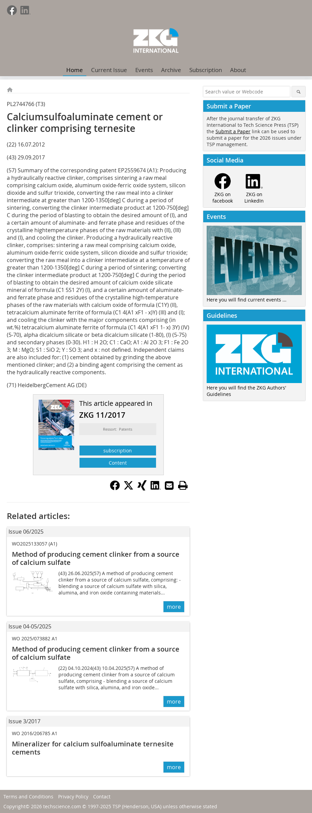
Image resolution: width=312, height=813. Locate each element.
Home (74, 70)
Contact (101, 796)
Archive (171, 70)
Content (118, 463)
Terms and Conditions (28, 796)
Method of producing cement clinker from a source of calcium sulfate (95, 558)
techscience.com (62, 806)
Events (144, 70)
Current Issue (109, 70)
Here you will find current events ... (247, 299)
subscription (117, 450)
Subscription (205, 70)
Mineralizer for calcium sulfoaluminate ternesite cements (93, 748)
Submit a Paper (232, 131)
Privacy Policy (73, 796)
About (238, 70)
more (174, 606)
